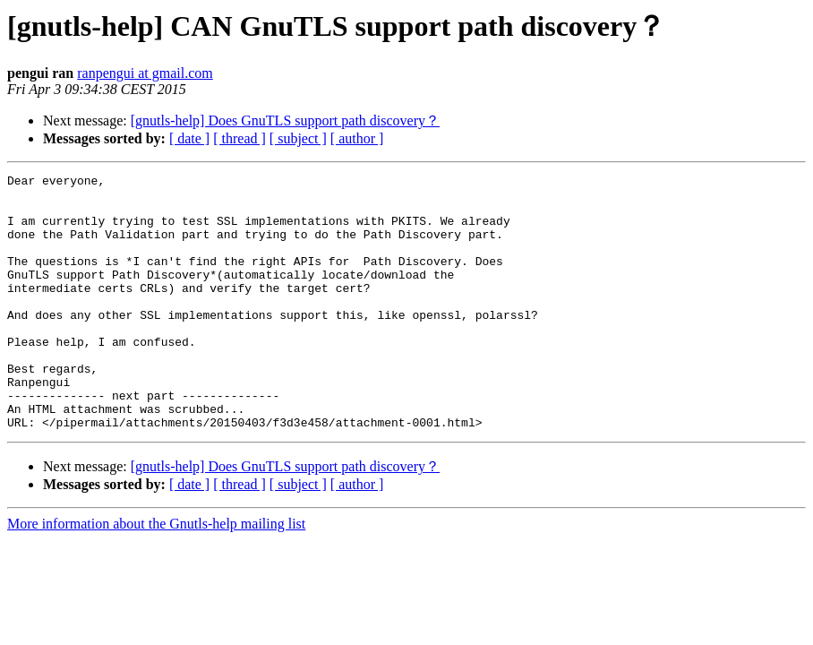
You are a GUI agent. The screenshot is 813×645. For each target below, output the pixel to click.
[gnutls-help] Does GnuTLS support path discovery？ (285, 120)
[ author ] (357, 138)
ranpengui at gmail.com (145, 73)
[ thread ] (239, 138)
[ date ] (189, 138)
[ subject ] (298, 138)
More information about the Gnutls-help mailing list (156, 574)
